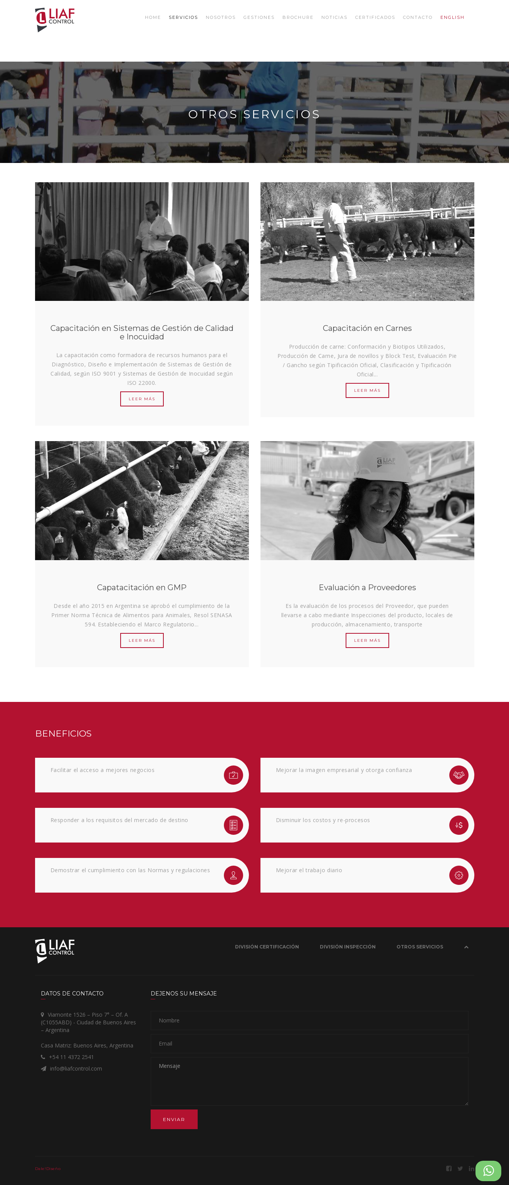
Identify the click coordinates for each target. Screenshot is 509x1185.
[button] (466, 948)
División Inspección (348, 947)
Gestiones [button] (259, 17)
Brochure (298, 17)
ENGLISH (452, 17)
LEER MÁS (142, 398)
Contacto (418, 17)
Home (153, 17)
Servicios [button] (183, 17)
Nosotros (221, 17)
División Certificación (267, 947)
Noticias (334, 17)
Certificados (375, 17)
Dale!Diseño (48, 1168)
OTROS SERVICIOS (419, 947)
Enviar (174, 1119)
